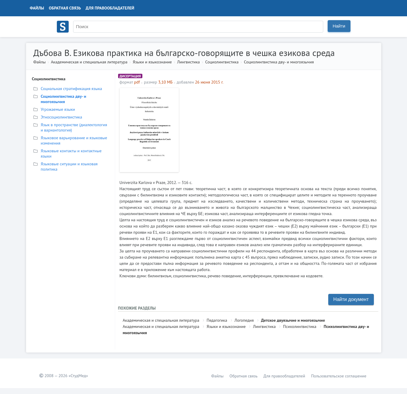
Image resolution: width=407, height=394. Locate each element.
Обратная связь (65, 8)
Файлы (37, 8)
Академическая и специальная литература (89, 62)
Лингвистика (188, 62)
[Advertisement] (279, 129)
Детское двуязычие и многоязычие (293, 320)
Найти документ (351, 299)
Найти (339, 25)
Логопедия (244, 320)
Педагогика (217, 320)
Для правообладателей (110, 8)
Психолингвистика (299, 326)
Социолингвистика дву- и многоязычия (279, 62)
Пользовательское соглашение (338, 376)
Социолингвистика (222, 62)
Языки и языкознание (152, 62)
